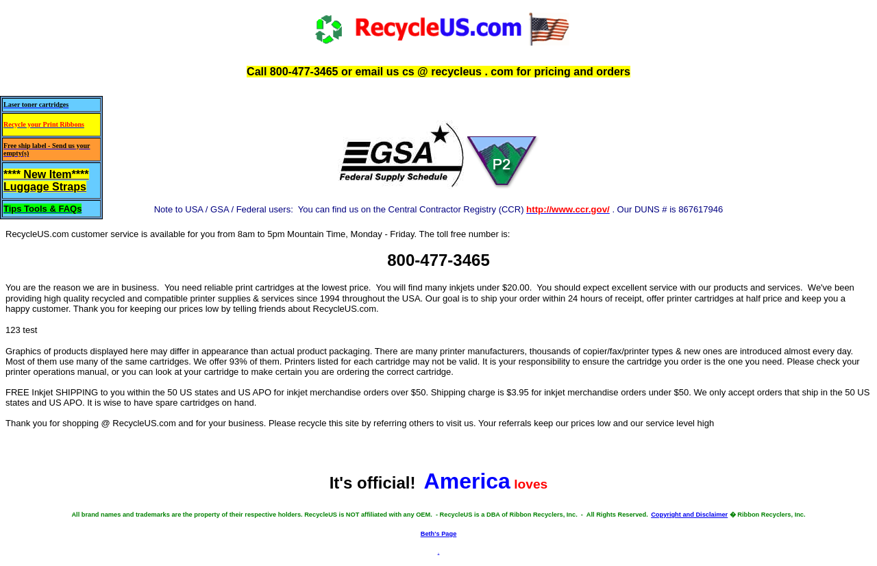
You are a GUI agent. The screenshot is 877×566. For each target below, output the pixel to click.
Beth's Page (439, 533)
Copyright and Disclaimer (689, 514)
